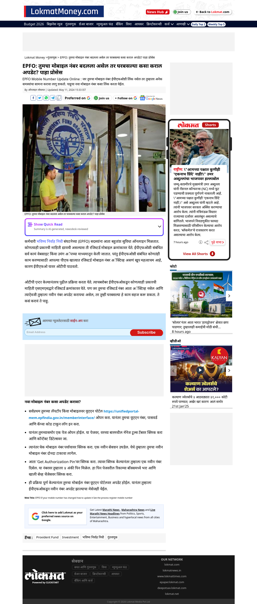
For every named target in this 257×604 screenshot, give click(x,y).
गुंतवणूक (70, 24)
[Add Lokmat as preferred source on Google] (77, 98)
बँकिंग (119, 24)
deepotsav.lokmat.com (171, 588)
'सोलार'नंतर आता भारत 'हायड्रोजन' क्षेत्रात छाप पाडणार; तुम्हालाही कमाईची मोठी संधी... (200, 324)
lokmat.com (171, 564)
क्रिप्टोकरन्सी (154, 24)
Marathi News (111, 510)
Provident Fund (47, 537)
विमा (129, 24)
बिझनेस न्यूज (54, 24)
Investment (70, 537)
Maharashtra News (133, 510)
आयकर (139, 24)
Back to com (212, 12)
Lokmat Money (35, 57)
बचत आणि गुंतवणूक (85, 567)
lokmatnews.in (172, 570)
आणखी (183, 24)
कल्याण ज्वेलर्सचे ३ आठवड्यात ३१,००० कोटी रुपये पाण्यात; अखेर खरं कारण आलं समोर (199, 399)
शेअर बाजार (86, 24)
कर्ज (169, 24)
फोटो (173, 266)
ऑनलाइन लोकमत (36, 90)
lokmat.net (172, 594)
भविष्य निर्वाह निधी (50, 241)
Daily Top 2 (198, 24)
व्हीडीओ (175, 341)
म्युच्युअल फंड (104, 24)
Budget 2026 (34, 24)
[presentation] (173, 296)
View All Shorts (199, 253)
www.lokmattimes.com (171, 576)
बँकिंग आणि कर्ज (83, 580)
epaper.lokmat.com (172, 582)
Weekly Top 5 (216, 24)
